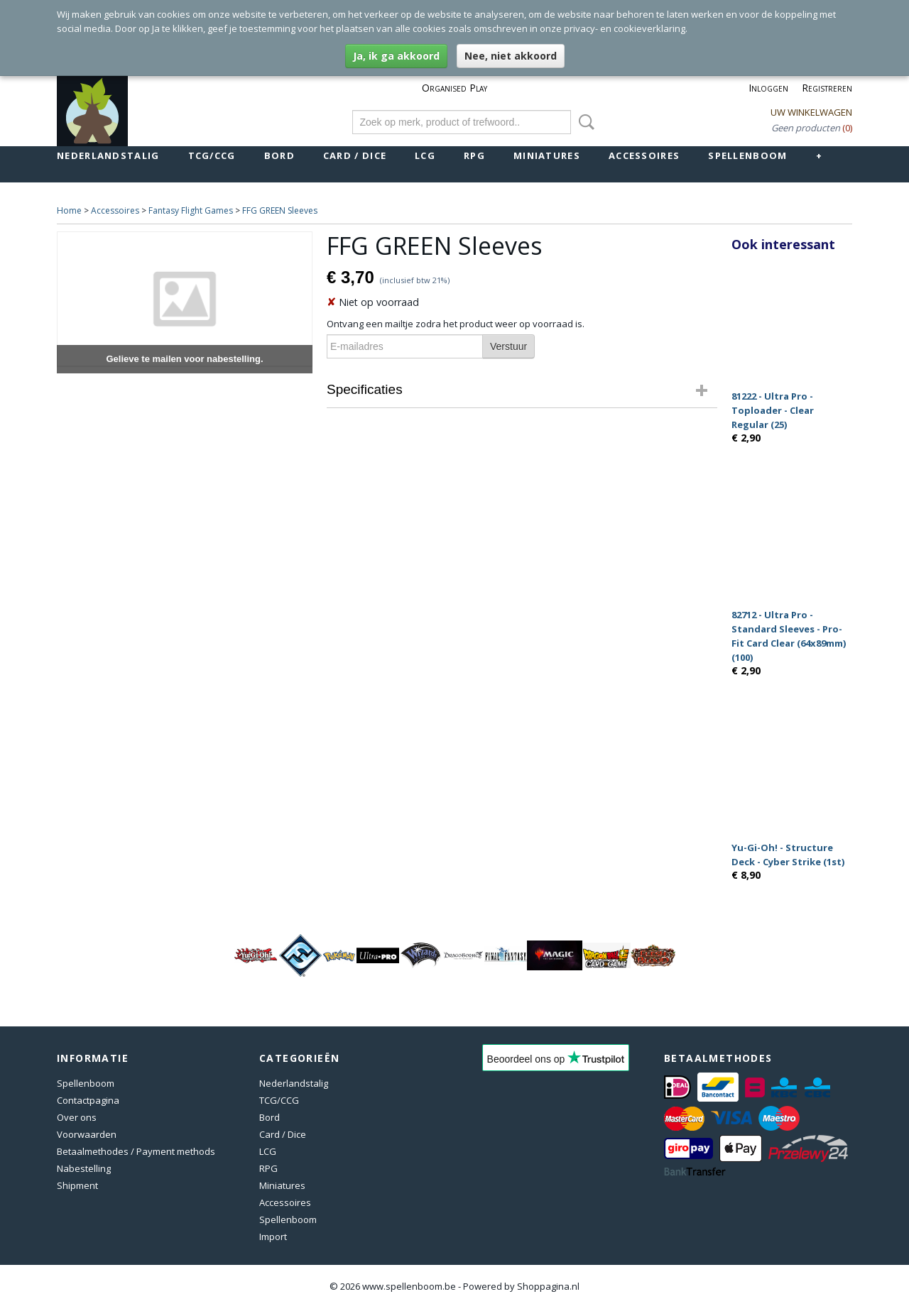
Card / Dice (354, 155)
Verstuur (508, 346)
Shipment (77, 1185)
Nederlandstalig (108, 155)
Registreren (827, 87)
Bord (279, 155)
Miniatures (546, 155)
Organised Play (454, 87)
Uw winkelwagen (811, 112)
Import (273, 1236)
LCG (425, 155)
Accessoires (644, 155)
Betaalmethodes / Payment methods (136, 1151)
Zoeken (583, 122)
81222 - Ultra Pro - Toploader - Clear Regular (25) (772, 410)
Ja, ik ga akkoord (396, 55)
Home (69, 210)
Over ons (77, 1117)
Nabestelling (84, 1168)
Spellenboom (747, 155)
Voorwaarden (86, 1134)
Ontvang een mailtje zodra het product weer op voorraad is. (455, 323)
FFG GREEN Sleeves (279, 210)
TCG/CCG (212, 155)
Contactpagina (88, 1100)
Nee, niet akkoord (510, 55)
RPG (474, 155)
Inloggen (768, 87)
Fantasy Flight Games (190, 210)
